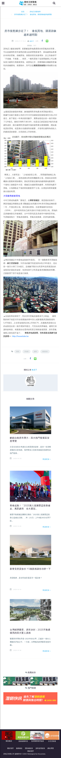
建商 (35, 351)
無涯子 (32, 41)
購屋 (17, 351)
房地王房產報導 (35, 12)
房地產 (26, 351)
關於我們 (10, 748)
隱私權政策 (29, 748)
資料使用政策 (40, 748)
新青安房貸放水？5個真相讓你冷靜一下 (30, 568)
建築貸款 (45, 351)
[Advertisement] (30, 721)
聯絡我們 (30, 751)
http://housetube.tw (20, 336)
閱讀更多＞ (47, 459)
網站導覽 (50, 748)
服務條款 (19, 748)
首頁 (22, 12)
